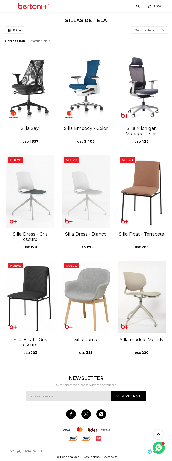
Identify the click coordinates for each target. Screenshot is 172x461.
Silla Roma (85, 339)
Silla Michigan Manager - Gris (142, 131)
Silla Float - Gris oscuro (30, 342)
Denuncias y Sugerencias (100, 457)
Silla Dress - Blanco (86, 234)
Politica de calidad (67, 457)
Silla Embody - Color (86, 128)
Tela (39, 41)
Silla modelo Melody (142, 339)
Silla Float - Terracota (141, 234)
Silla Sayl (30, 128)
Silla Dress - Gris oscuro (30, 236)
